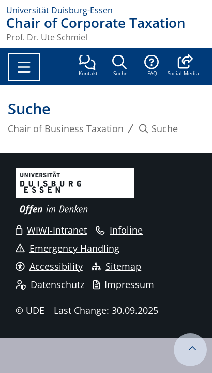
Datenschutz (50, 284)
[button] (183, 66)
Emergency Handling (67, 248)
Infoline (119, 230)
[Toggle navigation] (24, 67)
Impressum (123, 284)
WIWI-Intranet (51, 230)
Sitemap (116, 266)
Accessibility (49, 266)
